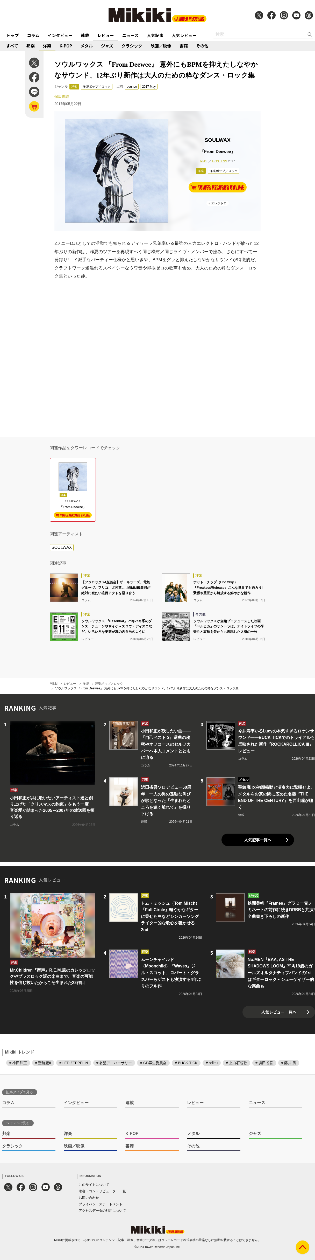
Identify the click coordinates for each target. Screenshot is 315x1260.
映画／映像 (161, 46)
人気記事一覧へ (257, 839)
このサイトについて (94, 1184)
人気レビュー (184, 35)
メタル (86, 46)
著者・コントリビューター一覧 (102, 1191)
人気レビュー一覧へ (278, 1012)
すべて (12, 46)
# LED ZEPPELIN (73, 1063)
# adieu (212, 1063)
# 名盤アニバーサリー (114, 1063)
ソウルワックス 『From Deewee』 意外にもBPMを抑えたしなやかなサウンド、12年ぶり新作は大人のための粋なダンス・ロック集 (147, 688)
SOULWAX (62, 547)
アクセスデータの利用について (102, 1210)
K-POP (66, 46)
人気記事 (155, 35)
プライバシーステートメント (101, 1204)
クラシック (131, 46)
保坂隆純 (61, 96)
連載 (85, 35)
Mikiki (54, 684)
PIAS (203, 161)
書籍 (184, 46)
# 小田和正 (18, 1063)
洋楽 (47, 46)
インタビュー (60, 35)
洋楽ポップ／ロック (97, 86)
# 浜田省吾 (264, 1063)
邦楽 (30, 46)
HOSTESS (219, 161)
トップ (12, 35)
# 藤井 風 (288, 1063)
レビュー (105, 35)
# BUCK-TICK (186, 1063)
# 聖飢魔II (43, 1063)
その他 (202, 46)
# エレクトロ (218, 203)
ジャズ (107, 46)
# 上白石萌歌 (236, 1063)
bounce (132, 86)
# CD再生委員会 (153, 1063)
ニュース (130, 35)
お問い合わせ (89, 1197)
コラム (33, 35)
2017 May (149, 86)
